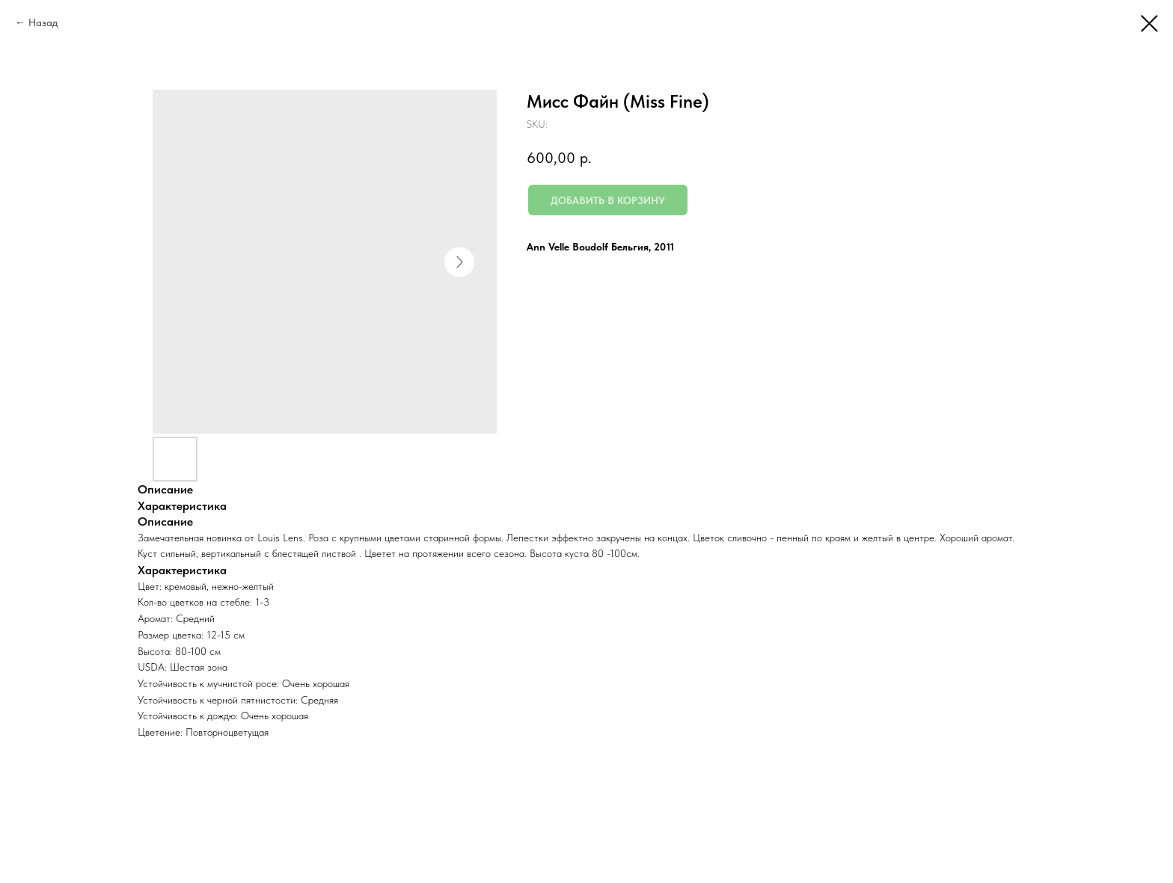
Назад (43, 22)
